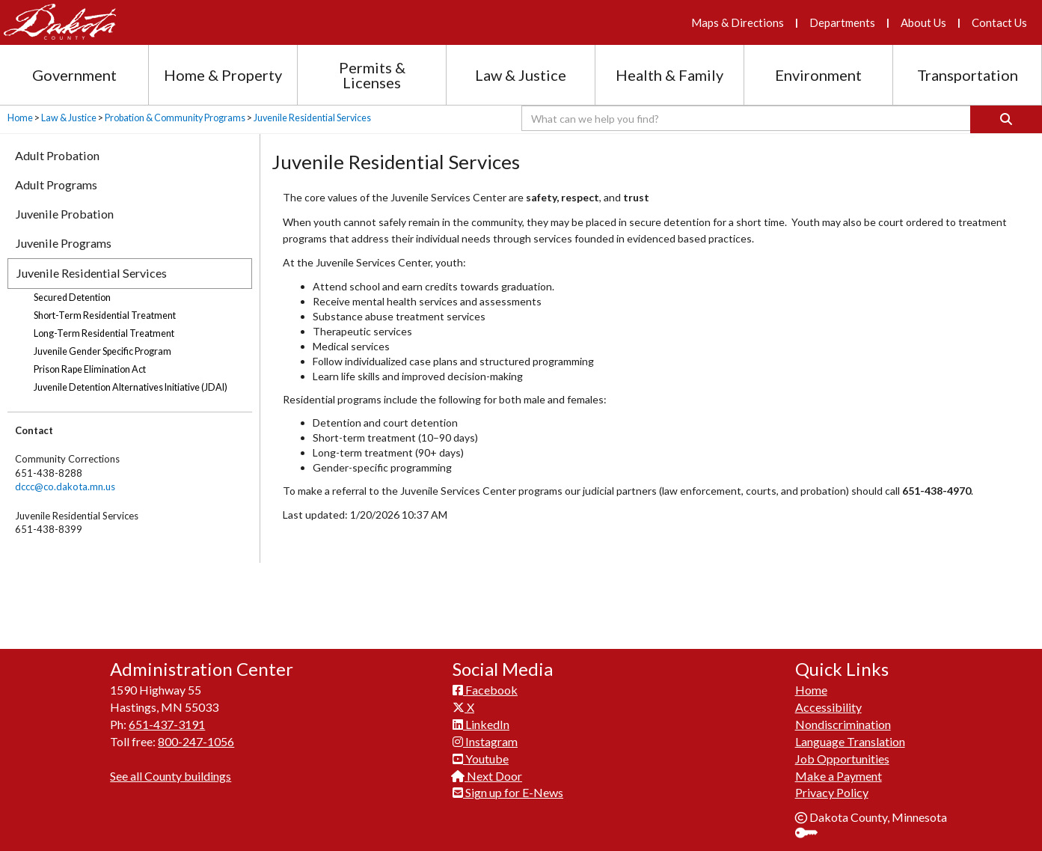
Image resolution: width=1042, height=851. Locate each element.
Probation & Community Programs (175, 117)
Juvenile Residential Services (312, 117)
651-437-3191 (167, 719)
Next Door (487, 770)
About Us (923, 22)
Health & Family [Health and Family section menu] (669, 75)
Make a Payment (838, 770)
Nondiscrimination (843, 719)
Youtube (481, 753)
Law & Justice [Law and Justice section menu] (520, 75)
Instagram (485, 736)
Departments (842, 22)
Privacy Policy (831, 788)
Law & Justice (68, 117)
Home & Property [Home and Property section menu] (223, 75)
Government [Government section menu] (74, 75)
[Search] (1006, 119)
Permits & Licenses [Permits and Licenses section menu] (372, 74)
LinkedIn (481, 719)
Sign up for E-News (508, 788)
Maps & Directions (737, 22)
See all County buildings (170, 770)
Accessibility (828, 702)
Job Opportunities (842, 753)
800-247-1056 (196, 736)
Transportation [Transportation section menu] (967, 75)
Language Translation (850, 736)
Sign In (812, 829)
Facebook (485, 685)
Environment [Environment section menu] (818, 75)
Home (20, 117)
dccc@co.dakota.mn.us (65, 486)
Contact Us (999, 22)
